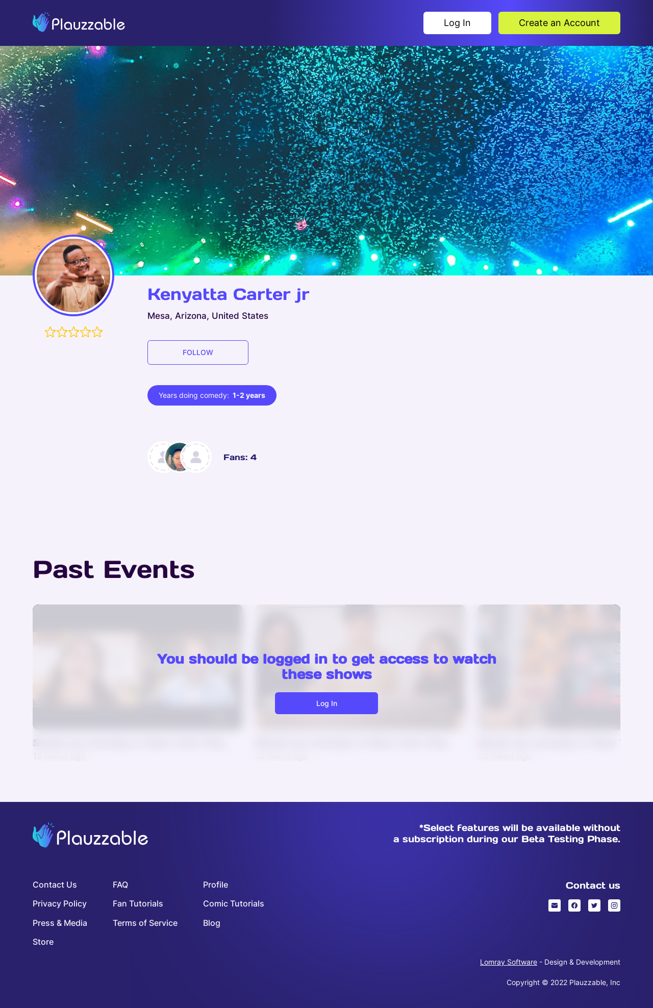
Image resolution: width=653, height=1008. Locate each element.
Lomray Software (508, 961)
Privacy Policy (60, 904)
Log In (457, 22)
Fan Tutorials (138, 904)
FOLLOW (198, 352)
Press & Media (60, 923)
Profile (215, 885)
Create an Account (559, 22)
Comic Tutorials (233, 904)
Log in (326, 703)
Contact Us (55, 885)
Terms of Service (145, 923)
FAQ (120, 885)
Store (43, 942)
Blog (211, 923)
